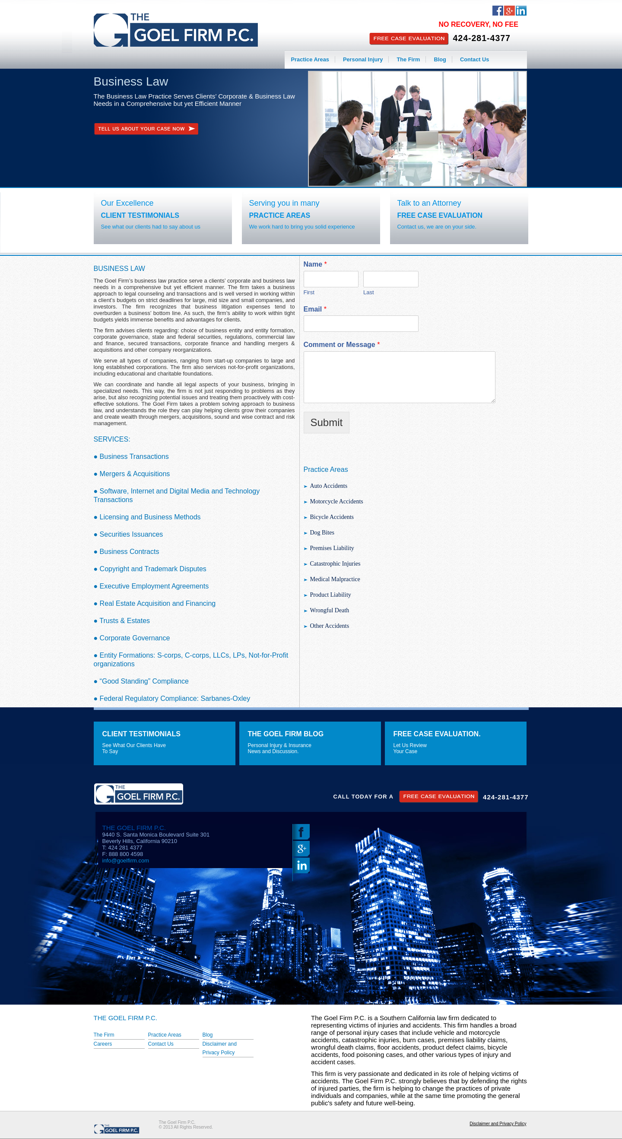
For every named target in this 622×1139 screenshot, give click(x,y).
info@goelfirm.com (125, 860)
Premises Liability (332, 548)
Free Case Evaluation (440, 215)
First (309, 292)
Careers (103, 1044)
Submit (327, 422)
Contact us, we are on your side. (437, 226)
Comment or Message (342, 344)
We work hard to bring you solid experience (302, 226)
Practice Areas (310, 59)
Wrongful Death (329, 610)
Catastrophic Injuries (335, 563)
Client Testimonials (140, 215)
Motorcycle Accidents (336, 501)
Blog (440, 59)
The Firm (408, 59)
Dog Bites (322, 532)
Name (315, 264)
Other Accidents (329, 626)
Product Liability (330, 595)
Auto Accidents (329, 486)
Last (368, 292)
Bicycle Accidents (332, 517)
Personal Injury (363, 59)
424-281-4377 (482, 38)
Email (315, 309)
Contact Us (474, 59)
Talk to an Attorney (429, 203)
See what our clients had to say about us (151, 226)
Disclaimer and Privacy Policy (498, 1123)
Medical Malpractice (335, 579)
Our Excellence (127, 203)
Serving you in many (284, 203)
